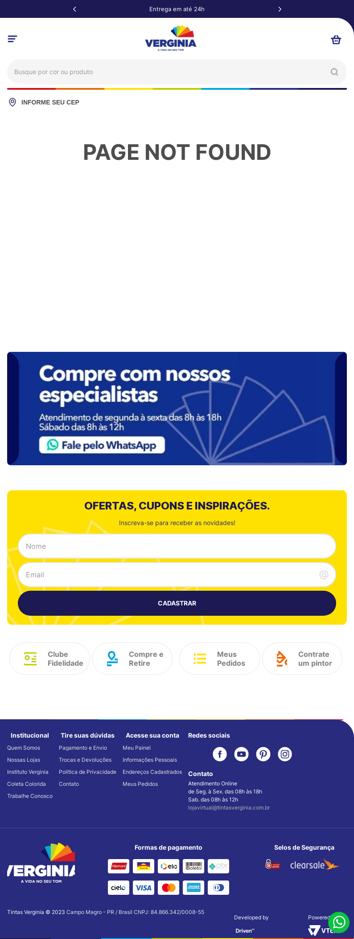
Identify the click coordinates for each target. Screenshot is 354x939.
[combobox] (177, 71)
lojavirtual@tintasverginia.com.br (229, 807)
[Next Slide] (279, 9)
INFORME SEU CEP (43, 102)
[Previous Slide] (74, 9)
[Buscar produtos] (334, 71)
